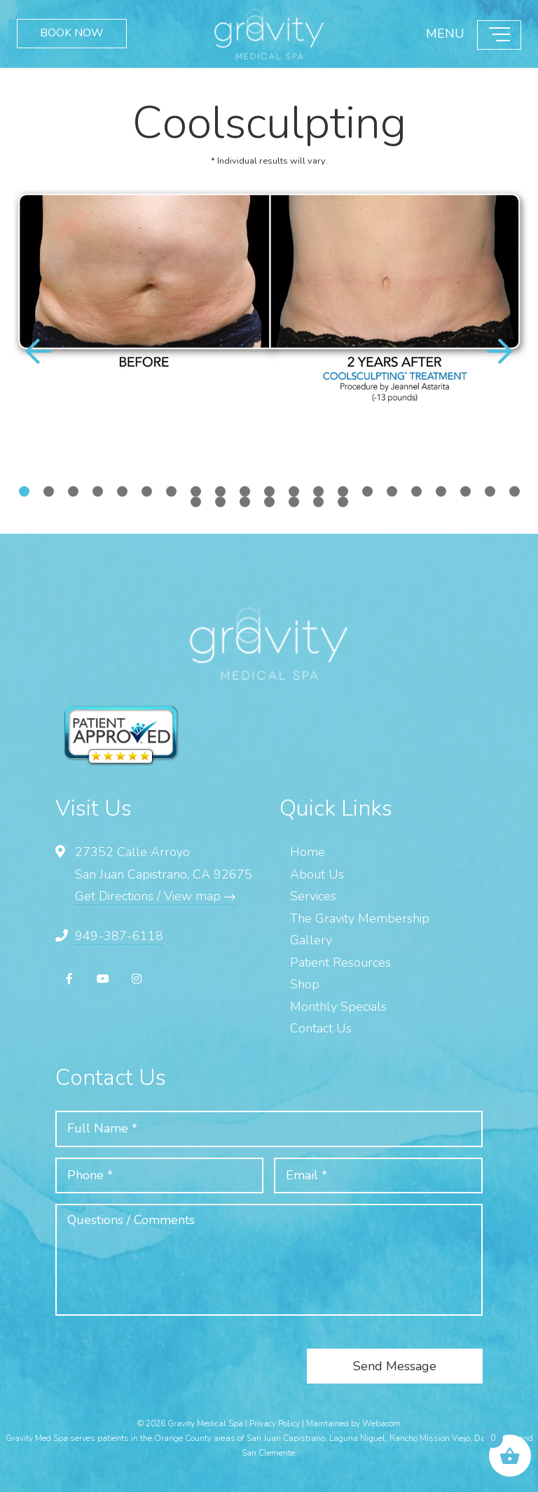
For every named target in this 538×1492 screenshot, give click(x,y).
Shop (304, 984)
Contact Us (321, 1028)
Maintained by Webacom (353, 1423)
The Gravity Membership (359, 918)
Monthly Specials (338, 1006)
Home (307, 852)
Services (313, 896)
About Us (317, 874)
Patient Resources (340, 962)
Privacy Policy (274, 1423)
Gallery (311, 940)
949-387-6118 (119, 936)
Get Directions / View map (155, 896)
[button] (499, 353)
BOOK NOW (72, 35)
